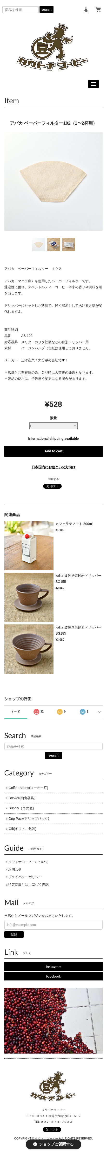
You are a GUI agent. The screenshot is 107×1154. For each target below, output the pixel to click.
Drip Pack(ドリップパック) (29, 818)
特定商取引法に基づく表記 (28, 885)
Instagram (53, 966)
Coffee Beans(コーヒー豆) (28, 788)
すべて (15, 711)
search (46, 9)
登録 (14, 934)
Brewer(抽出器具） (23, 798)
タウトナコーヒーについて (28, 862)
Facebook (53, 976)
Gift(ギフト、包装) (22, 829)
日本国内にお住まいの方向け (53, 467)
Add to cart (53, 451)
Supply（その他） (22, 808)
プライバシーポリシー (25, 877)
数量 (53, 418)
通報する (53, 479)
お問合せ (15, 869)
